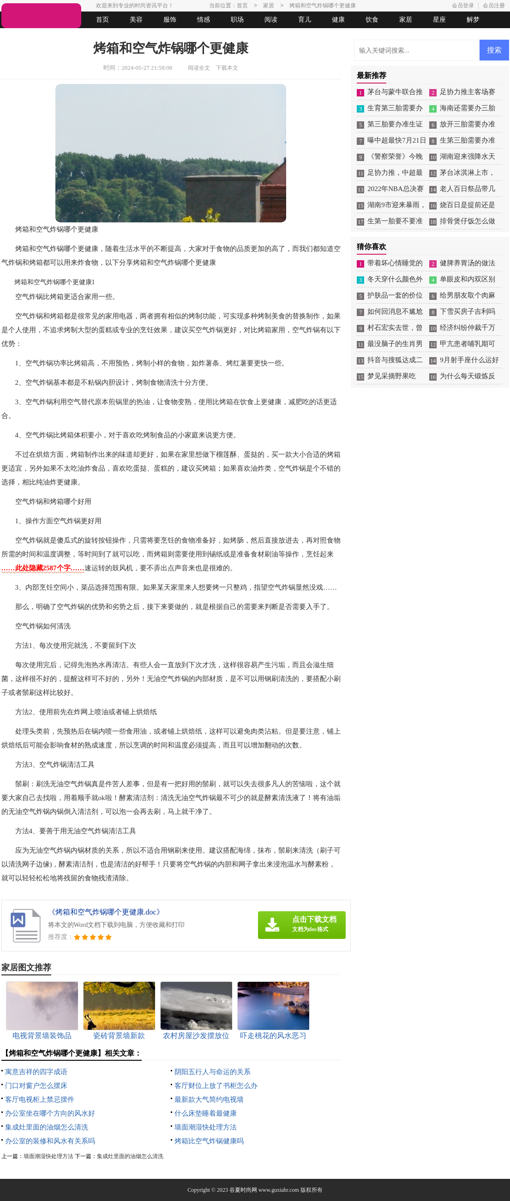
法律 (86, 36)
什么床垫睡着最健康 (205, 1113)
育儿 (304, 19)
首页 (102, 19)
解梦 (473, 19)
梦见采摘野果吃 (391, 376)
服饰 (169, 19)
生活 (19, 36)
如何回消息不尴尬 (395, 311)
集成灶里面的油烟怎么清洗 (46, 1127)
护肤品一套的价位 (395, 295)
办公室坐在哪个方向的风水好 (50, 1113)
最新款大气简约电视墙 (209, 1099)
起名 (120, 36)
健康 (338, 19)
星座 (439, 19)
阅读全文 (199, 68)
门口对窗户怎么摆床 (36, 1085)
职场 (237, 19)
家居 (405, 19)
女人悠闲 (53, 36)
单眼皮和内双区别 (467, 279)
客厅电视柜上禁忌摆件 (39, 1099)
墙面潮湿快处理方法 (205, 1127)
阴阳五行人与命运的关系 (212, 1072)
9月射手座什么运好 (469, 360)
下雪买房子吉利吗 (467, 311)
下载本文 (227, 68)
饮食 (372, 19)
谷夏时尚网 (243, 1190)
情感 (203, 19)
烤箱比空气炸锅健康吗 (209, 1141)
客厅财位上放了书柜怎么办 (216, 1085)
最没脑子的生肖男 (395, 343)
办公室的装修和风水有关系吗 (50, 1141)
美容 (136, 19)
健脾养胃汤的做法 (467, 263)
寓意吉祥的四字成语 (36, 1072)
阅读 (270, 19)
